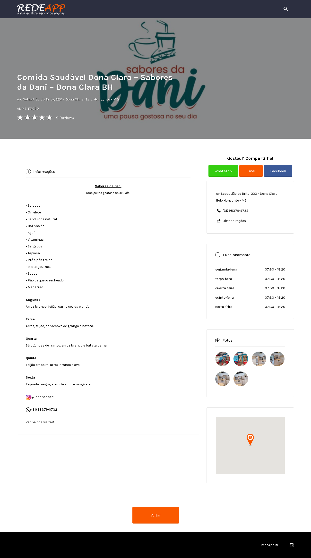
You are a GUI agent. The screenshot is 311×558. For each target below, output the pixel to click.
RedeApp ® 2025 (273, 545)
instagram (292, 545)
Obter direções (234, 221)
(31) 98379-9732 (44, 409)
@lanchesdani (40, 397)
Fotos (228, 340)
